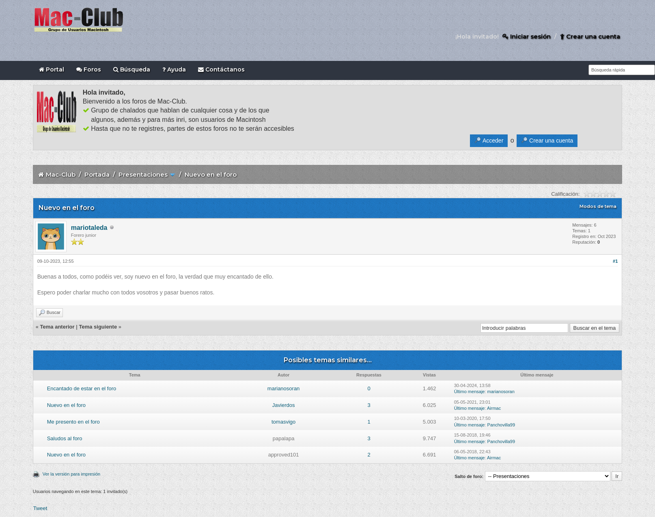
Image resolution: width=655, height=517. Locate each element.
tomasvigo (283, 422)
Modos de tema (598, 206)
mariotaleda (89, 227)
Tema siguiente (98, 327)
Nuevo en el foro (66, 405)
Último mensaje (469, 391)
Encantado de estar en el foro (81, 388)
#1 (615, 261)
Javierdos (283, 405)
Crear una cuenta (590, 36)
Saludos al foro (64, 438)
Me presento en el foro (73, 422)
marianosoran (283, 388)
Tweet (40, 508)
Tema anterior (57, 327)
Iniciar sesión (526, 36)
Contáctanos (221, 69)
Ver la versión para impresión (71, 474)
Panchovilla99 (501, 424)
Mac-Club (60, 174)
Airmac (494, 408)
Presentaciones (143, 174)
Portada (97, 174)
